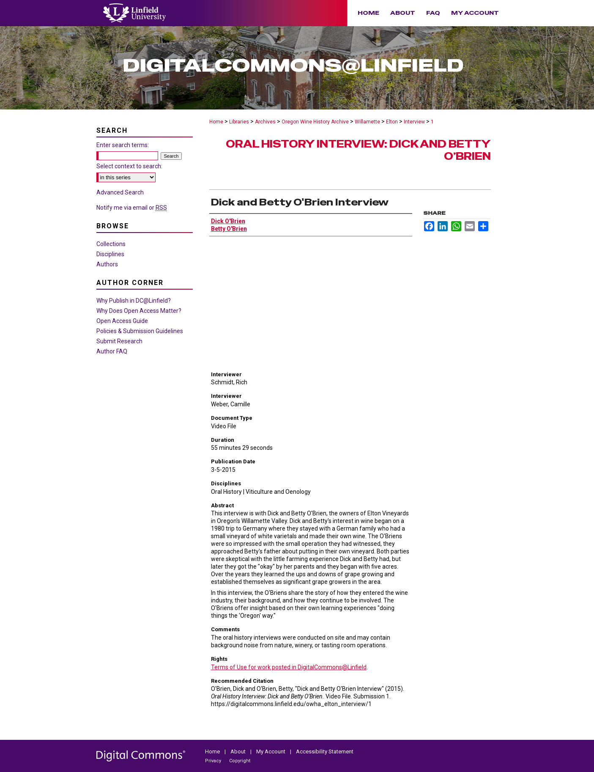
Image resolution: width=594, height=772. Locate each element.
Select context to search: (129, 166)
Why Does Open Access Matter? (138, 310)
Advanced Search (120, 192)
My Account (271, 751)
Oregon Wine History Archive (315, 122)
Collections (111, 244)
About (238, 751)
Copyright (239, 761)
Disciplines (110, 254)
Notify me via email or (131, 207)
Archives (265, 122)
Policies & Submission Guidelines (139, 331)
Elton (392, 122)
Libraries (239, 122)
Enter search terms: (122, 145)
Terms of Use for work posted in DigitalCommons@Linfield (289, 667)
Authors (107, 264)
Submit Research (119, 341)
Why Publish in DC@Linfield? (133, 300)
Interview (414, 122)
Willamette (367, 122)
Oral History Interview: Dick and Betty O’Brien (358, 150)
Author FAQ (111, 351)
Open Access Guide (122, 321)
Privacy (213, 761)
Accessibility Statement (324, 751)
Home (216, 122)
